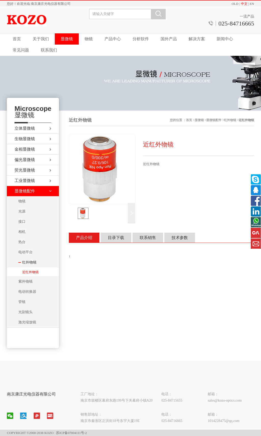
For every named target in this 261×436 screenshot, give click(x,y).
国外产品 (169, 39)
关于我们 (41, 39)
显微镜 (67, 39)
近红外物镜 (30, 272)
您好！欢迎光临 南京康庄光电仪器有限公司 (39, 4)
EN (252, 4)
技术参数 (180, 237)
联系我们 (49, 50)
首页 (17, 39)
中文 (244, 4)
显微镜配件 (213, 120)
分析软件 (141, 39)
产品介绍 (84, 237)
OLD (235, 4)
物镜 (89, 39)
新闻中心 (225, 39)
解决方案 (197, 39)
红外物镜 (230, 120)
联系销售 (148, 237)
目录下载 (116, 237)
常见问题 (21, 50)
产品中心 (113, 39)
